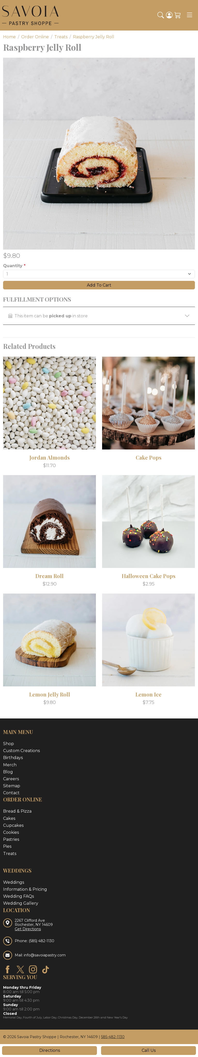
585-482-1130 (113, 1036)
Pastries (11, 839)
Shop (8, 743)
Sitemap (11, 785)
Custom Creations (21, 750)
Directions (49, 1050)
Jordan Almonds (49, 457)
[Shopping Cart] (177, 15)
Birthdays (13, 757)
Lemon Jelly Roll (49, 694)
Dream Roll (49, 575)
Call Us (149, 1050)
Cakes (9, 818)
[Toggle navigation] (189, 15)
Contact (11, 792)
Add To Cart (99, 285)
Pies (7, 846)
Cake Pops (149, 457)
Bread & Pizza (17, 811)
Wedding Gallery (20, 903)
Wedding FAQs (18, 896)
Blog (8, 771)
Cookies (11, 832)
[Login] (169, 15)
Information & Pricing (25, 889)
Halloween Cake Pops (149, 575)
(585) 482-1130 (41, 941)
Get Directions (28, 929)
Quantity (14, 265)
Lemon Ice (148, 694)
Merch (10, 764)
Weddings (13, 882)
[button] (160, 15)
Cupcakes (13, 825)
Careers (11, 778)
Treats (9, 853)
